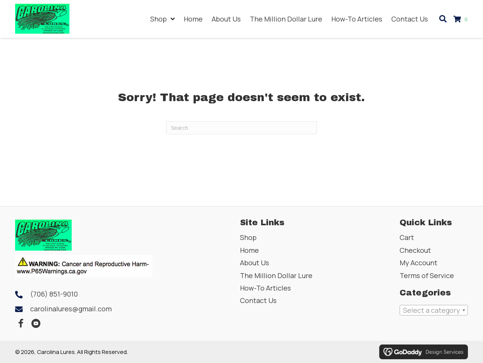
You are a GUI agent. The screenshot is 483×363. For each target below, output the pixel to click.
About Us (254, 262)
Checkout (415, 250)
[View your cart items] (461, 19)
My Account (418, 262)
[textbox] (434, 310)
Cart (407, 237)
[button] (20, 323)
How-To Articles (265, 287)
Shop (248, 237)
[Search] (241, 127)
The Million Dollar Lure (276, 275)
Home (249, 250)
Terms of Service (427, 275)
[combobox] (434, 310)
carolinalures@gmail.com (71, 308)
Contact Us (258, 300)
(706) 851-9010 (54, 293)
